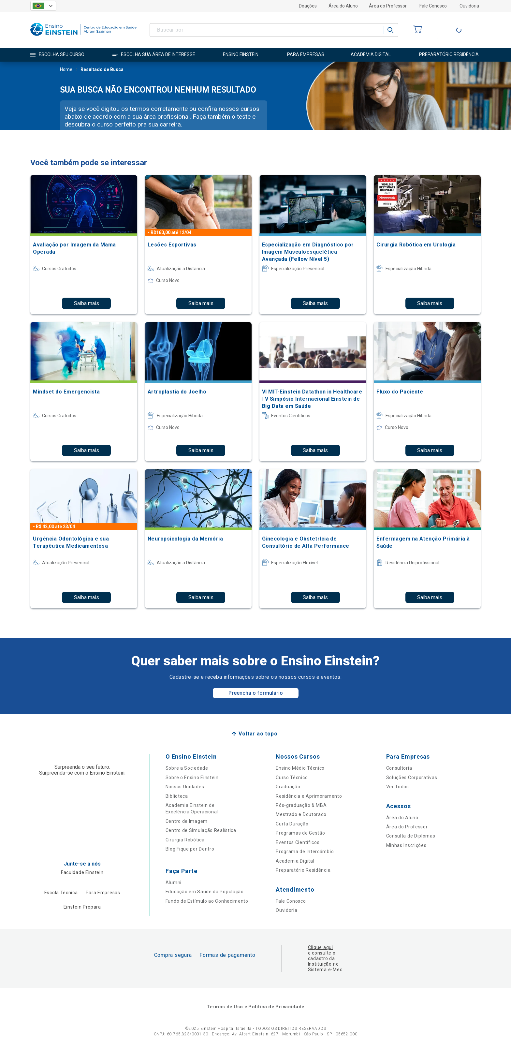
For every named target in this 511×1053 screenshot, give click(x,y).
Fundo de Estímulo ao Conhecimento (207, 901)
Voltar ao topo (258, 734)
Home (66, 70)
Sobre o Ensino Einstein (192, 777)
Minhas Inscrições (406, 845)
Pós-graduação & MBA (301, 805)
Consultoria (399, 768)
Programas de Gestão (300, 833)
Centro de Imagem (187, 821)
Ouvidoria (469, 6)
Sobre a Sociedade (187, 768)
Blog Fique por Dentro (190, 849)
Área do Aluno (343, 6)
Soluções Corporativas (411, 777)
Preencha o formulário (255, 693)
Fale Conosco (433, 6)
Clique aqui (320, 947)
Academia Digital (295, 861)
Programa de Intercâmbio (305, 851)
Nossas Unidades (185, 786)
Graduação (288, 786)
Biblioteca (177, 796)
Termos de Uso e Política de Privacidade (255, 1006)
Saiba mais (86, 303)
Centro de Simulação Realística (201, 830)
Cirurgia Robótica (185, 839)
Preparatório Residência (303, 870)
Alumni (174, 882)
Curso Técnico (292, 777)
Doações (308, 6)
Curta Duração (292, 823)
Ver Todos (397, 786)
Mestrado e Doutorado (301, 814)
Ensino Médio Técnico (300, 768)
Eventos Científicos (297, 842)
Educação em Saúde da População (205, 891)
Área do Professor (388, 6)
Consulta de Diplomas (410, 835)
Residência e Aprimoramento (309, 796)
